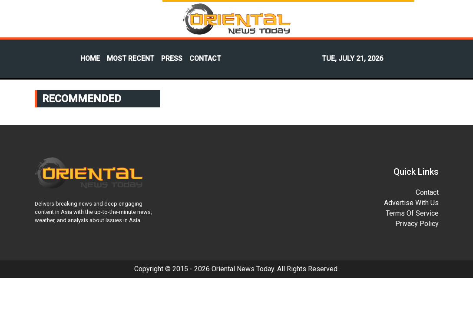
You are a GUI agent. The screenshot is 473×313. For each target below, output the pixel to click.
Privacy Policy (417, 224)
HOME (90, 58)
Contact (427, 192)
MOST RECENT (130, 58)
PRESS (171, 58)
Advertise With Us (411, 203)
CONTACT (205, 58)
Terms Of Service (412, 213)
